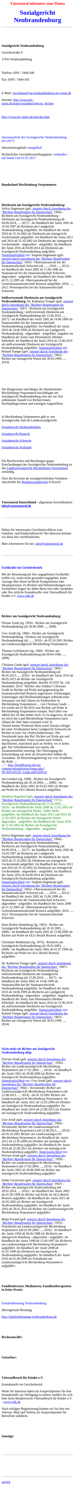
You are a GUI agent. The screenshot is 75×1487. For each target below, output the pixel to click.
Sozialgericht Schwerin (16, 440)
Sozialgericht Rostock (16, 433)
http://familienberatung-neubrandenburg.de (29, 1316)
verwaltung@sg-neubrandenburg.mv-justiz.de (41, 93)
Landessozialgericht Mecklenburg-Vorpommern (37, 468)
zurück (6, 1482)
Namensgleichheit (13, 255)
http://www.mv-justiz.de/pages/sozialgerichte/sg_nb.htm (28, 101)
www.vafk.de (25, 596)
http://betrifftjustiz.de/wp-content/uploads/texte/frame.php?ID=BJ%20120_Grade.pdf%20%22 (24, 768)
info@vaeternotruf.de (49, 543)
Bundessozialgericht (35, 482)
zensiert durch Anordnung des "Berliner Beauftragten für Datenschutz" (36, 210)
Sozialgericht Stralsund (16, 447)
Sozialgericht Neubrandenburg (21, 427)
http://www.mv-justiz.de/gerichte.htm (26, 117)
